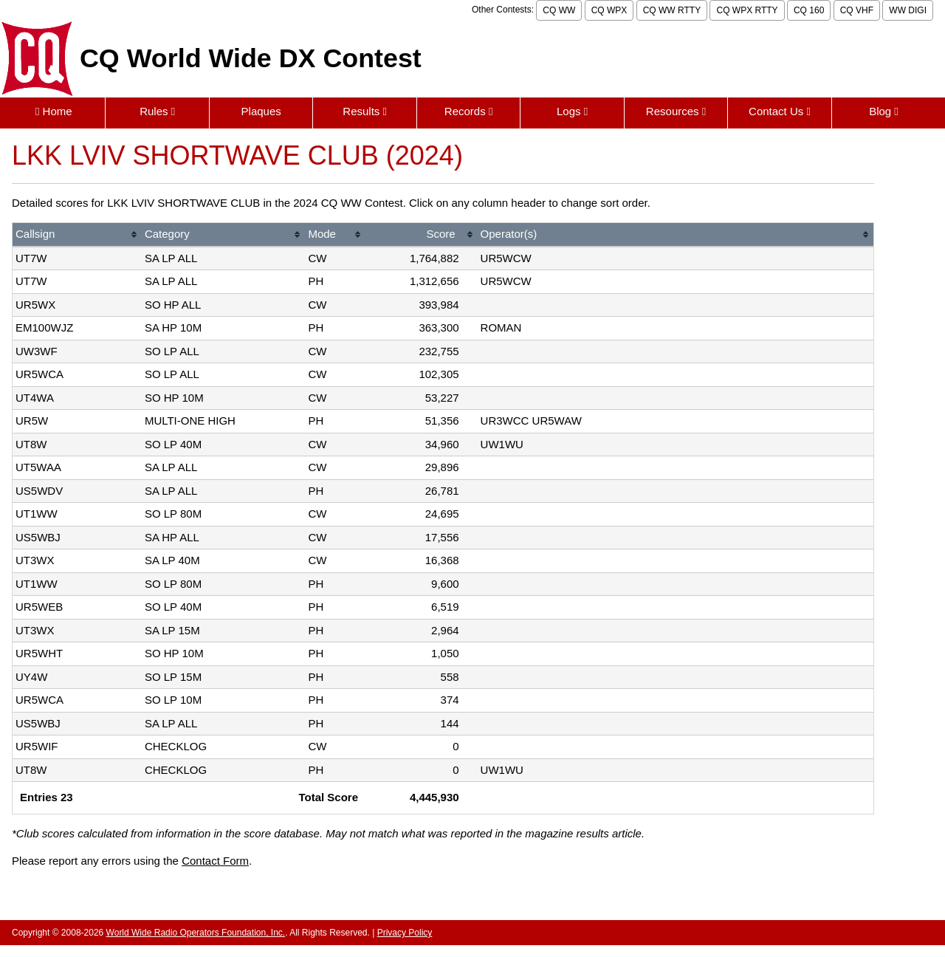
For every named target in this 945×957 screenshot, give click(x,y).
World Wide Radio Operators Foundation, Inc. (196, 932)
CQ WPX (609, 10)
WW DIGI (908, 10)
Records (468, 111)
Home (53, 111)
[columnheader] (77, 235)
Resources (676, 111)
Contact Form (215, 860)
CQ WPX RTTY (746, 10)
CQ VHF (856, 10)
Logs (572, 111)
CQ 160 (809, 10)
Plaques (261, 111)
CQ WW (559, 10)
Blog (883, 111)
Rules (157, 111)
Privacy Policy (405, 932)
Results (365, 111)
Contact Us (780, 111)
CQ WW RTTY (672, 10)
